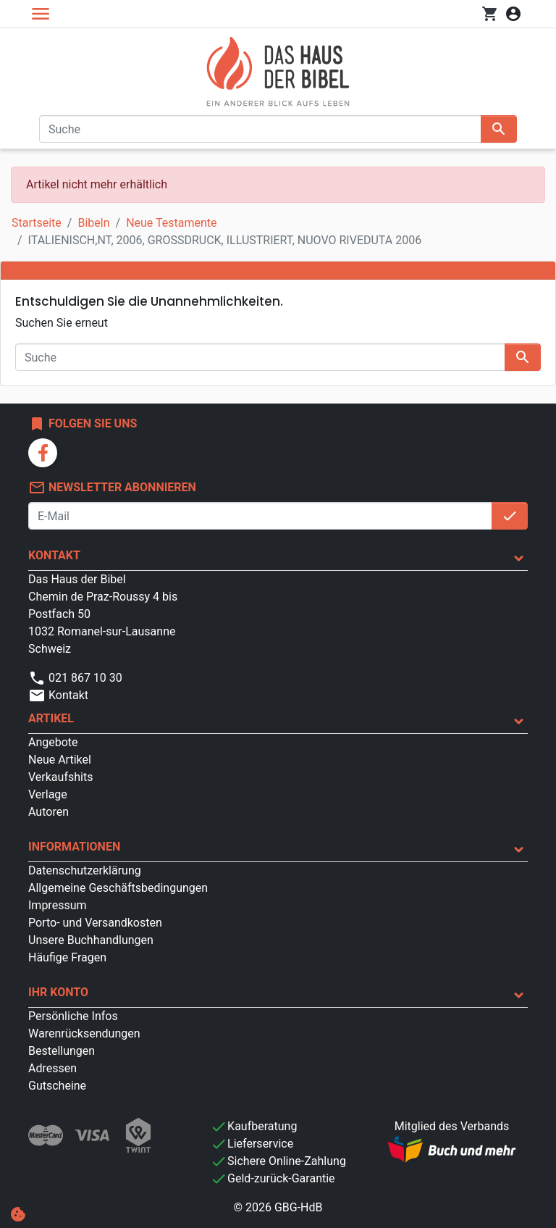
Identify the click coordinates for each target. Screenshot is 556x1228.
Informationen (74, 846)
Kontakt (54, 555)
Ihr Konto (58, 992)
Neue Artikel (59, 760)
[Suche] (260, 129)
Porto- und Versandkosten (95, 923)
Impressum (57, 905)
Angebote (53, 742)
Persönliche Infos (73, 1016)
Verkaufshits (60, 777)
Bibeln (93, 223)
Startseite (37, 223)
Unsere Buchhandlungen (90, 940)
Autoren (48, 812)
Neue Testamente (171, 223)
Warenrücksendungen (84, 1033)
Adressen (52, 1068)
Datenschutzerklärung (84, 870)
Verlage (47, 794)
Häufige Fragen (67, 957)
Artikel (51, 718)
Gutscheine (57, 1086)
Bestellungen (61, 1051)
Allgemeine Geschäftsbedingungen (118, 888)
